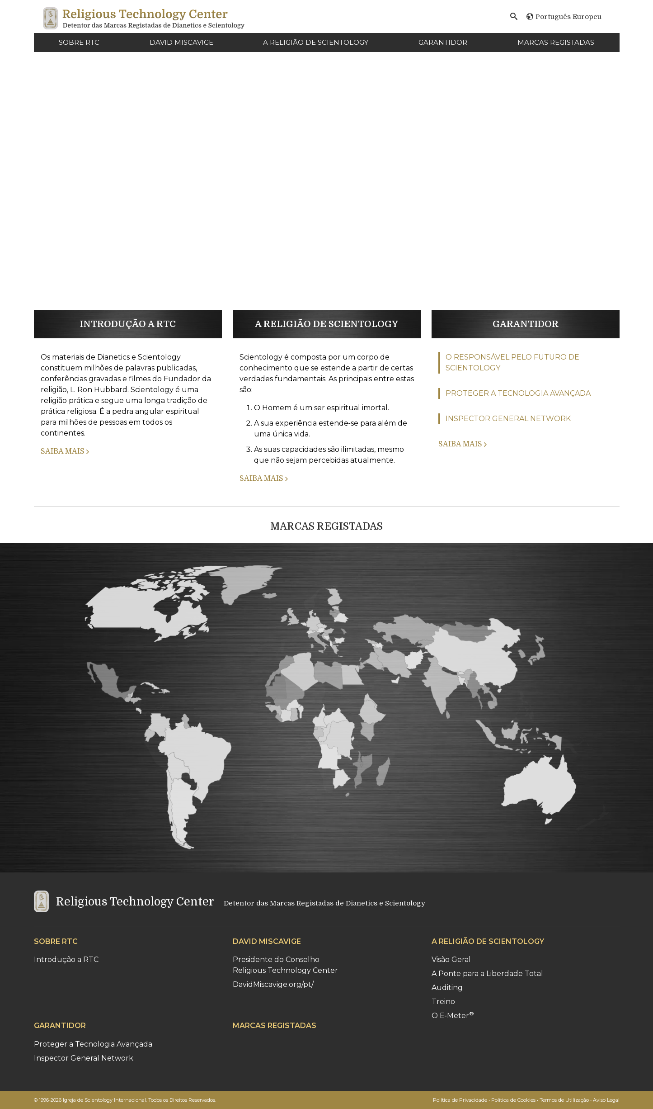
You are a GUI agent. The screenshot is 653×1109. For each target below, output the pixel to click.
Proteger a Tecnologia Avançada (93, 1044)
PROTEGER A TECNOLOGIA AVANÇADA (518, 393)
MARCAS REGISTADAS (555, 42)
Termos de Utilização (564, 1100)
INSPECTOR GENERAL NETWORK (508, 418)
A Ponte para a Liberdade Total (487, 973)
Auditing (447, 987)
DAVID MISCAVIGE (181, 42)
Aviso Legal (606, 1100)
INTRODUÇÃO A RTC (128, 324)
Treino (443, 1001)
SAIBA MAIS (65, 451)
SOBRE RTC (79, 42)
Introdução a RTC (66, 959)
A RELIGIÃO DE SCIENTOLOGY (315, 42)
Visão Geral (451, 959)
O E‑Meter (453, 1015)
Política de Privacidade (460, 1100)
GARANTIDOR (442, 42)
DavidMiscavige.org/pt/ (273, 984)
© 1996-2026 (125, 1100)
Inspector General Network (83, 1058)
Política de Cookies (513, 1100)
